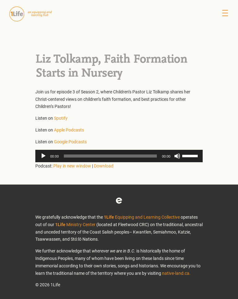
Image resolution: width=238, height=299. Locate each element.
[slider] (110, 156)
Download (103, 166)
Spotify (61, 118)
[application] (119, 156)
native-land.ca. (176, 273)
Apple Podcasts (69, 130)
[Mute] (177, 156)
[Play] (43, 156)
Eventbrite (119, 200)
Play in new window (72, 166)
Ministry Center (75, 224)
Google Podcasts (70, 142)
